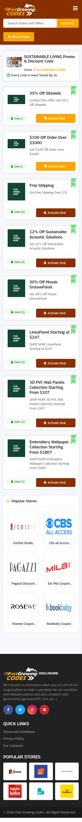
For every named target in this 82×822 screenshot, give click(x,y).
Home (28, 70)
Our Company (13, 745)
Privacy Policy (13, 738)
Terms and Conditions (19, 732)
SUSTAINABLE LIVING (51, 70)
